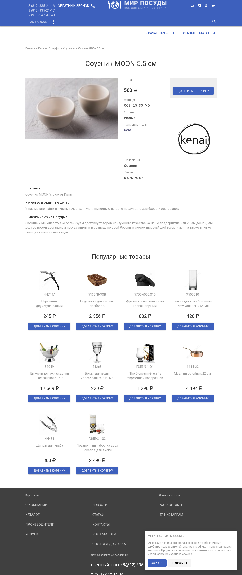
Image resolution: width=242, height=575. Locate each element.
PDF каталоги (104, 534)
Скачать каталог (200, 33)
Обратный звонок (76, 6)
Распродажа (38, 21)
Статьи (98, 515)
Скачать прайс (161, 33)
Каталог (61, 21)
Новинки (80, 21)
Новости (173, 21)
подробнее (179, 563)
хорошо (157, 563)
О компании (102, 21)
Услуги (154, 21)
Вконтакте (171, 505)
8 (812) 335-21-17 (41, 10)
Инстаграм (171, 515)
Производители (130, 21)
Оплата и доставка (109, 544)
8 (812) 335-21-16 (41, 6)
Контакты (101, 524)
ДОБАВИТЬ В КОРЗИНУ (193, 91)
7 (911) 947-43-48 (41, 15)
